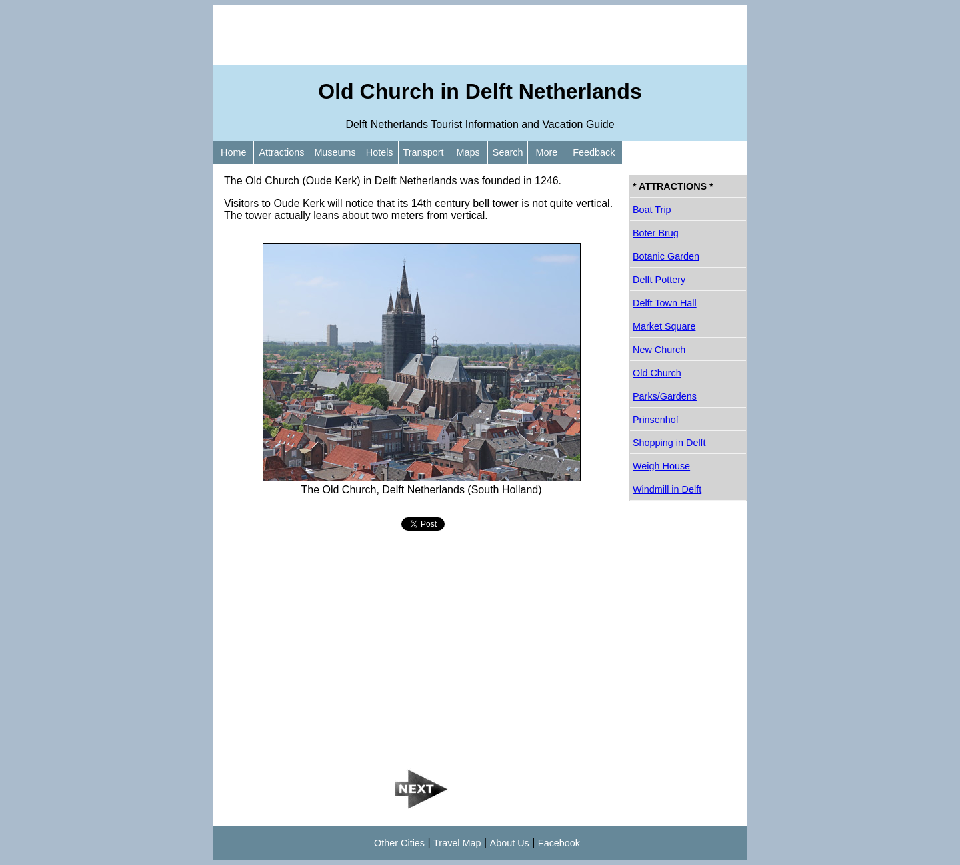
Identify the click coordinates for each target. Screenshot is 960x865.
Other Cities (399, 843)
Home (233, 152)
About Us (509, 843)
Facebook (559, 843)
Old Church (657, 373)
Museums (334, 152)
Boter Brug (656, 233)
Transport (423, 152)
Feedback (593, 152)
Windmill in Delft (667, 489)
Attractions (281, 152)
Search (508, 152)
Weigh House (661, 466)
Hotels (379, 152)
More (546, 152)
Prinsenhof (656, 419)
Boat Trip (652, 209)
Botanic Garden (666, 256)
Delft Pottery (659, 279)
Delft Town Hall (665, 303)
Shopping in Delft (669, 442)
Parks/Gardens (665, 396)
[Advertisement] (480, 35)
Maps (468, 152)
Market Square (664, 326)
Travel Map (457, 843)
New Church (659, 349)
